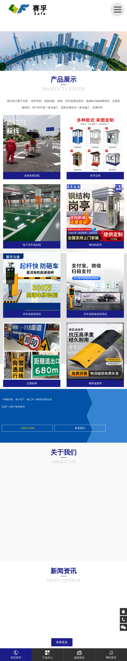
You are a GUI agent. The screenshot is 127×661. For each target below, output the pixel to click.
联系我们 (80, 428)
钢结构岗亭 (95, 244)
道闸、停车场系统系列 (70, 100)
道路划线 (49, 100)
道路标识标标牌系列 (98, 100)
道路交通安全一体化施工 (75, 107)
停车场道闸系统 (32, 313)
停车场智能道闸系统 (95, 313)
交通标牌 (32, 383)
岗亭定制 (95, 175)
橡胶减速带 (95, 383)
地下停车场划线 (32, 244)
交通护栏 (97, 107)
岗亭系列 (36, 100)
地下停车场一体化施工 (45, 107)
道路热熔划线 (32, 175)
